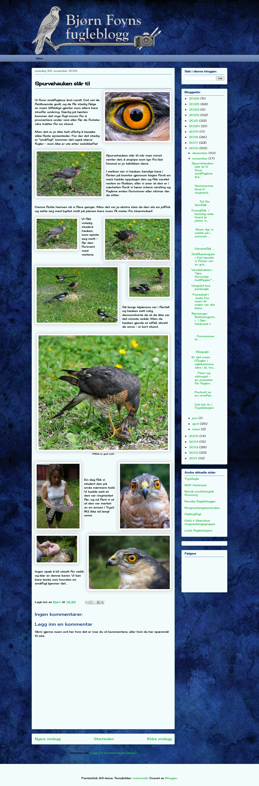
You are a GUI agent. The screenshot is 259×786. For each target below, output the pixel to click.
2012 (194, 452)
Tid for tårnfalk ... (203, 201)
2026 (195, 98)
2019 (194, 131)
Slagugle (203, 348)
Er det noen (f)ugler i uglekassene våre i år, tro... (203, 362)
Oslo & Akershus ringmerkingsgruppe (200, 522)
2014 (194, 441)
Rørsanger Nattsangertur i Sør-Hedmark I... (203, 318)
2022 (194, 115)
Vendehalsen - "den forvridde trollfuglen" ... (203, 275)
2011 (193, 458)
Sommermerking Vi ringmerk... (203, 187)
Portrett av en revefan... (203, 392)
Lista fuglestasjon (198, 530)
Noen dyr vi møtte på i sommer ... (202, 231)
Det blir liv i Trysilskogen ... (203, 406)
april (196, 423)
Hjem (39, 58)
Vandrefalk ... (203, 245)
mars (196, 429)
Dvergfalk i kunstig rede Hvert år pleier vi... (203, 215)
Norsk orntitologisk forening (199, 493)
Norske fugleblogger (200, 501)
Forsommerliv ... (203, 334)
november (200, 158)
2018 (194, 137)
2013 (194, 447)
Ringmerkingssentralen (202, 507)
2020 (195, 126)
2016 (194, 148)
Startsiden (104, 739)
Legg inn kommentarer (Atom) (113, 752)
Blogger (171, 778)
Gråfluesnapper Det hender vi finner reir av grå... (203, 259)
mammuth (140, 778)
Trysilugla (192, 478)
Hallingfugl (193, 514)
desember (200, 153)
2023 (194, 109)
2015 (194, 436)
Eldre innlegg (159, 739)
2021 (194, 120)
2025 (195, 104)
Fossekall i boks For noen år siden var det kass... (203, 301)
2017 (194, 142)
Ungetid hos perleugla (201, 287)
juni (195, 418)
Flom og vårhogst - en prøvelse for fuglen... (202, 378)
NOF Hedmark (195, 485)
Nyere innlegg (48, 739)
